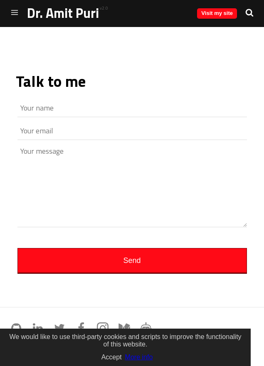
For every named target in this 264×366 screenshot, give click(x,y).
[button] (249, 12)
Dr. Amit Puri (63, 13)
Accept (111, 357)
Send (132, 260)
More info (139, 357)
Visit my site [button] (217, 13)
